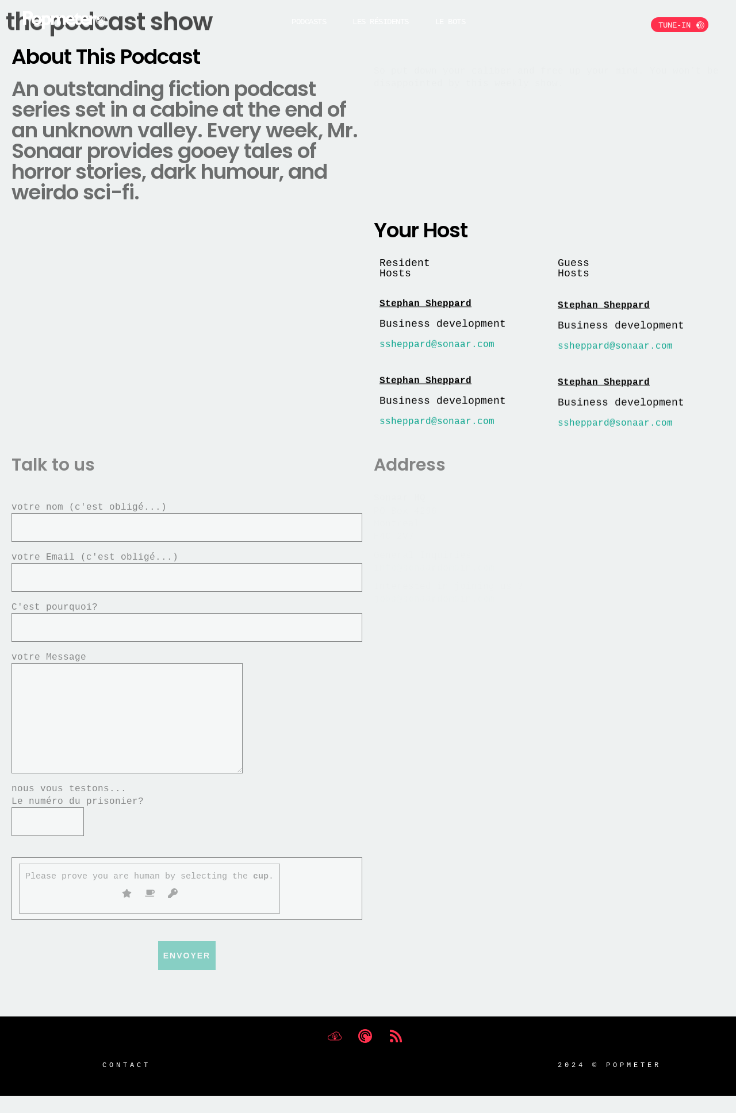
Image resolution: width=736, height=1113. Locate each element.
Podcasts (309, 21)
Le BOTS (450, 21)
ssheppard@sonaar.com (436, 348)
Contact (126, 1081)
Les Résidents (380, 21)
